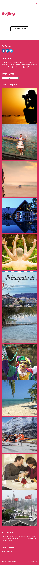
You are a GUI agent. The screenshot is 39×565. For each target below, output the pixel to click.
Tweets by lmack (7, 551)
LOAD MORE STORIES (19, 28)
